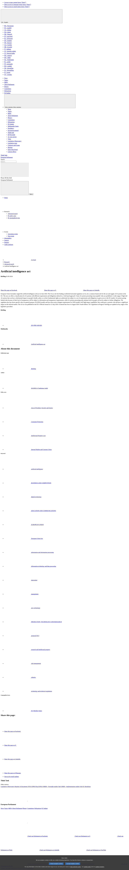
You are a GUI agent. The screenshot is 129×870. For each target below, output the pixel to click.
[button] (66, 206)
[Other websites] (40, 101)
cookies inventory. (99, 869)
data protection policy (75, 869)
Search (3, 159)
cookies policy (87, 869)
